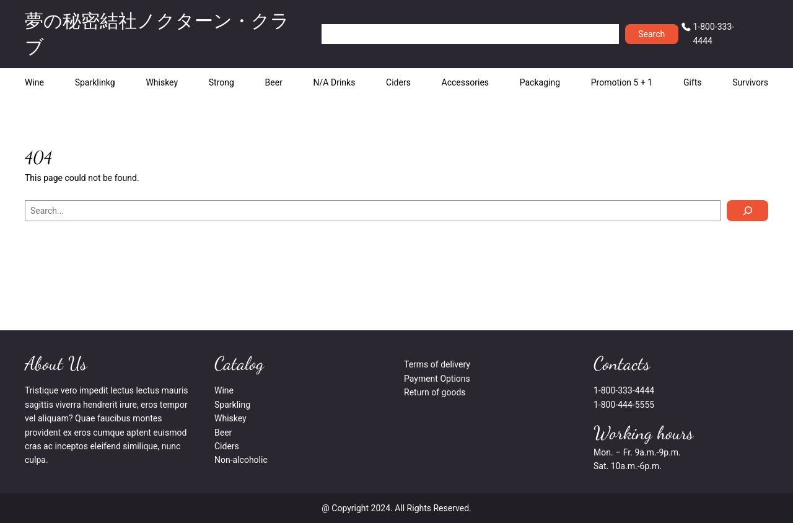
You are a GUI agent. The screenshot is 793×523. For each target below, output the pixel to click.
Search (651, 34)
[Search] (747, 210)
